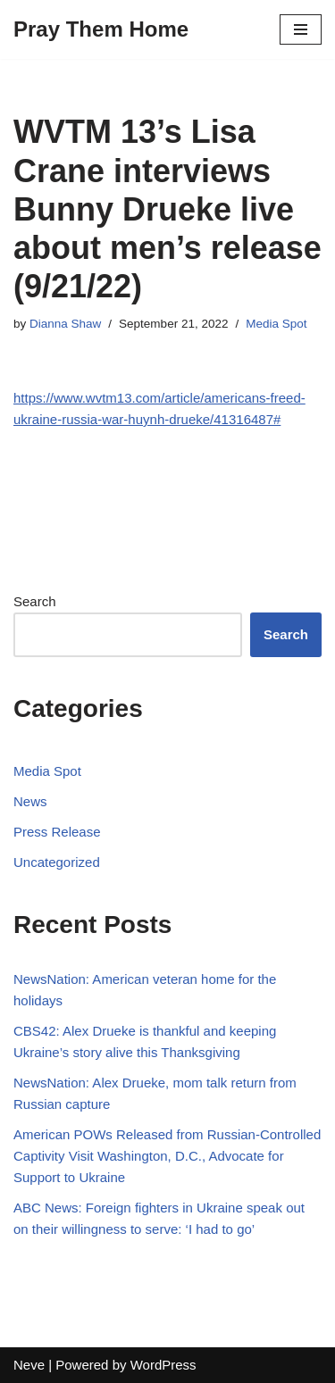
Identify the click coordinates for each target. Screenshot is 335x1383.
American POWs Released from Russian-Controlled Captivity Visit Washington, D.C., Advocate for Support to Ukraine (167, 1156)
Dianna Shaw (65, 323)
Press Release (57, 831)
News (30, 801)
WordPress (163, 1364)
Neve (29, 1364)
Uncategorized (56, 862)
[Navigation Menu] (301, 29)
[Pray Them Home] (100, 29)
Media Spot (276, 323)
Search (34, 601)
